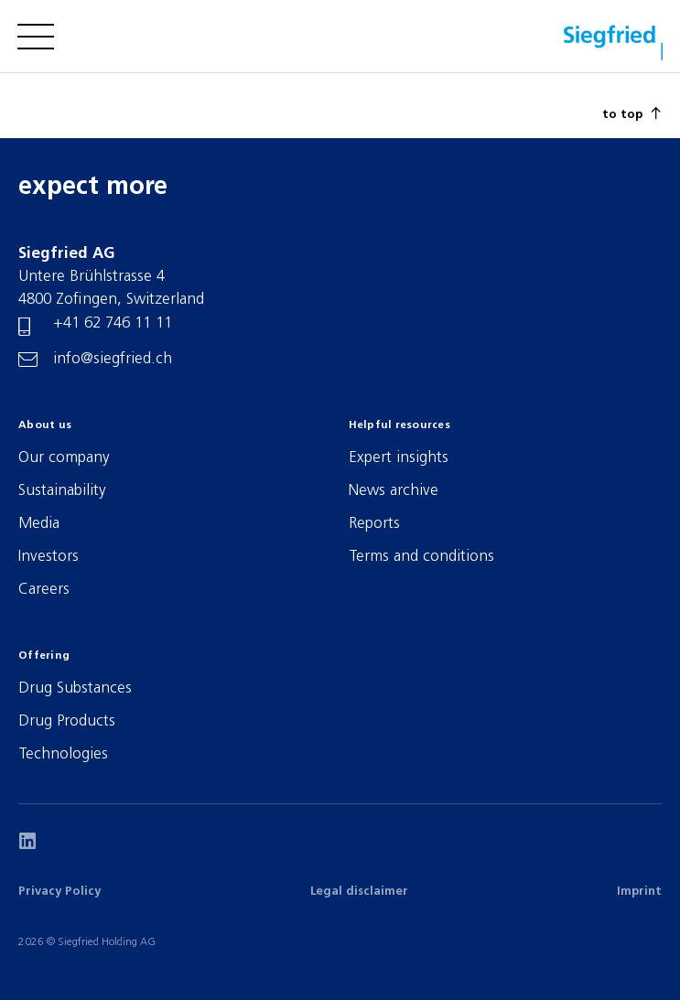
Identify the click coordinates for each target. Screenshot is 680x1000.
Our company (64, 458)
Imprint (639, 892)
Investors (48, 557)
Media (38, 524)
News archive (393, 491)
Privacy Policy (59, 892)
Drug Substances (75, 688)
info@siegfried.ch (112, 359)
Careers (44, 589)
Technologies (63, 754)
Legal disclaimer (359, 892)
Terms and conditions (421, 557)
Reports (374, 524)
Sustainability (62, 491)
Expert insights (398, 458)
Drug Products (66, 721)
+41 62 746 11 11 (112, 323)
